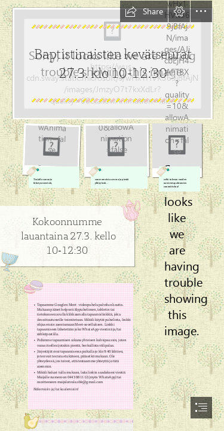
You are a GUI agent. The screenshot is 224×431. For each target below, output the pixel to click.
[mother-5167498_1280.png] (116, 155)
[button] (144, 11)
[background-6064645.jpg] (112, 60)
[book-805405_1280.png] (51, 155)
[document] (112, 215)
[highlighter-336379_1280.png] (177, 157)
